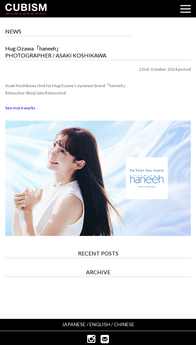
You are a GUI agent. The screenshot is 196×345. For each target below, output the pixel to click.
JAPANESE (74, 324)
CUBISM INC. (26, 9)
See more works (20, 107)
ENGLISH (99, 324)
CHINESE (124, 324)
